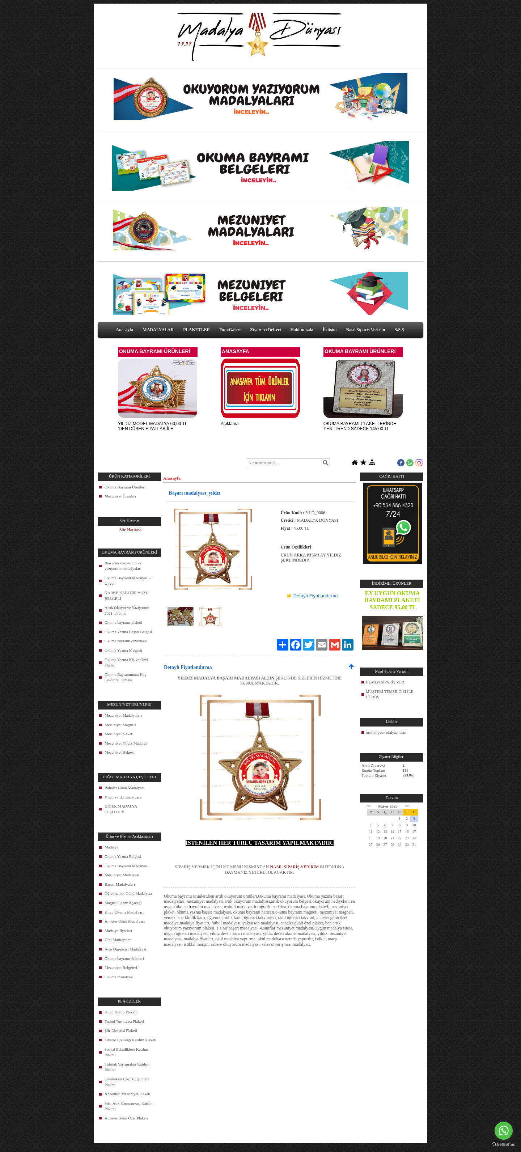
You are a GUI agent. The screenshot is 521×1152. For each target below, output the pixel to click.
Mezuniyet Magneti (120, 725)
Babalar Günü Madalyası (124, 787)
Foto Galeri (230, 329)
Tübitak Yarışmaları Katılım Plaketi (127, 1067)
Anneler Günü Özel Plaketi (126, 1118)
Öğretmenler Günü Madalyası (128, 893)
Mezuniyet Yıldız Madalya (126, 743)
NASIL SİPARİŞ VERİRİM (294, 866)
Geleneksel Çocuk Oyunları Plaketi (127, 1082)
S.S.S (399, 329)
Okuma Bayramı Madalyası (127, 866)
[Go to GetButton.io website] (503, 1144)
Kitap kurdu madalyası (123, 797)
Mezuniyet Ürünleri (120, 496)
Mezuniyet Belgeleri (121, 967)
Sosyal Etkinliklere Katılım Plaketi (126, 1052)
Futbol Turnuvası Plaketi (124, 1021)
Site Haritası (130, 529)
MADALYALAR (158, 329)
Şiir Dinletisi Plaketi (121, 1030)
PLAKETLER (196, 329)
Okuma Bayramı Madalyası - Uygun (128, 581)
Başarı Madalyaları (120, 884)
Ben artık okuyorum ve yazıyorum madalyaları (123, 566)
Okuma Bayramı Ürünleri (125, 487)
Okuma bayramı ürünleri (124, 958)
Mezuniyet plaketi (119, 734)
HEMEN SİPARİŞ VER (385, 682)
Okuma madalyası (119, 977)
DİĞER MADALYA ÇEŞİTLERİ (121, 809)
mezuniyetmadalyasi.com (386, 732)
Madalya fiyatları (118, 930)
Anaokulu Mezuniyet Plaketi (127, 1094)
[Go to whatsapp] (504, 1131)
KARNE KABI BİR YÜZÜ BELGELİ (127, 595)
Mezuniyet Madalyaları (123, 715)
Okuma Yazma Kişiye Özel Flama (126, 662)
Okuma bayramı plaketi (123, 622)
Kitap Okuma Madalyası (124, 912)
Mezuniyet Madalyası (122, 875)
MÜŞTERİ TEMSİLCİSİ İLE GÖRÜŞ (389, 694)
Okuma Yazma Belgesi (123, 856)
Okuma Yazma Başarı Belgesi (128, 632)
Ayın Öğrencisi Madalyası (125, 949)
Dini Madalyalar (118, 939)
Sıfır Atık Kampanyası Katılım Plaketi (129, 1106)
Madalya (111, 847)
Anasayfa (124, 329)
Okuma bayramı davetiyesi (126, 641)
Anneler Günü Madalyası (125, 921)
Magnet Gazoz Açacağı (123, 903)
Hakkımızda (302, 329)
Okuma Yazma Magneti (123, 650)
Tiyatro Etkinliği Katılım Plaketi (130, 1040)
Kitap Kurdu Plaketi (121, 1012)
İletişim (330, 329)
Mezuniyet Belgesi (120, 752)
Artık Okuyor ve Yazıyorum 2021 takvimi (127, 610)
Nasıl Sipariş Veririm (365, 329)
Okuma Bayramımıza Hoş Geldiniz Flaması (125, 677)
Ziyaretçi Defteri (265, 329)
